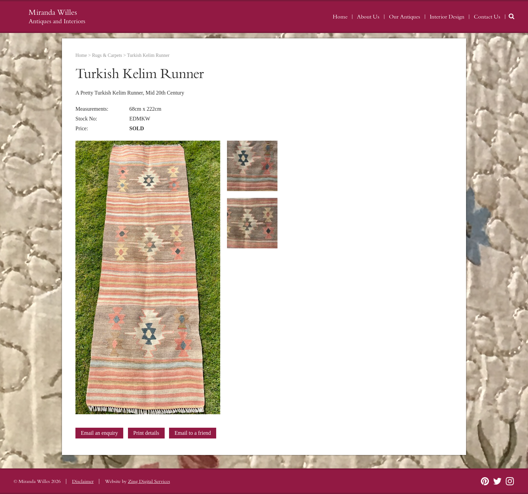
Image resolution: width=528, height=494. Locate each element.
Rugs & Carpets (107, 55)
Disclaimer (83, 482)
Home (340, 16)
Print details (146, 433)
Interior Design (447, 16)
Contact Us (487, 16)
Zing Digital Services (149, 482)
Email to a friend (192, 433)
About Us (368, 16)
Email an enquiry (99, 433)
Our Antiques (404, 16)
